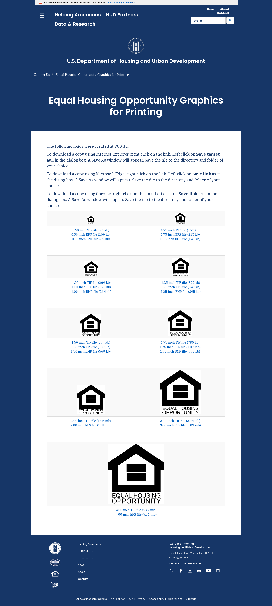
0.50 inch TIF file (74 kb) (91, 230)
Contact (223, 13)
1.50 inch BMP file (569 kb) (91, 351)
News (211, 9)
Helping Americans (78, 14)
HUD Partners (122, 14)
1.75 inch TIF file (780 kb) (180, 342)
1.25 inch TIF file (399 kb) (181, 283)
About (224, 9)
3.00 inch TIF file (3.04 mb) (180, 421)
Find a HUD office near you (185, 563)
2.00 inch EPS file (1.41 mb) (91, 425)
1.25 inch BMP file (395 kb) (181, 292)
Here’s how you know (120, 2)
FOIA (130, 599)
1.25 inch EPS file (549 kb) (180, 287)
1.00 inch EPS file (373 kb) (91, 287)
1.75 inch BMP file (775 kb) (180, 351)
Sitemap (191, 599)
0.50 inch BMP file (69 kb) (91, 239)
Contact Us (42, 75)
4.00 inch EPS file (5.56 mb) (136, 514)
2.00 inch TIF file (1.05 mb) (91, 421)
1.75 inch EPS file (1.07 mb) (180, 347)
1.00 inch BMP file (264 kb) (91, 292)
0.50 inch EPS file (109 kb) (90, 234)
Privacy (141, 599)
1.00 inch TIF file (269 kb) (91, 283)
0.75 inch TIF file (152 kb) (180, 230)
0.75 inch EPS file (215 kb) (180, 234)
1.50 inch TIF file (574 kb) (91, 342)
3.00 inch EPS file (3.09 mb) (180, 425)
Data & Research (75, 24)
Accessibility (156, 599)
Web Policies (175, 599)
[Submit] (230, 20)
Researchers (85, 558)
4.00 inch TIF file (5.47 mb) (136, 510)
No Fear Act (118, 599)
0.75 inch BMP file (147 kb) (180, 239)
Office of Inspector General (92, 599)
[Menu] (42, 15)
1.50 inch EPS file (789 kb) (90, 347)
